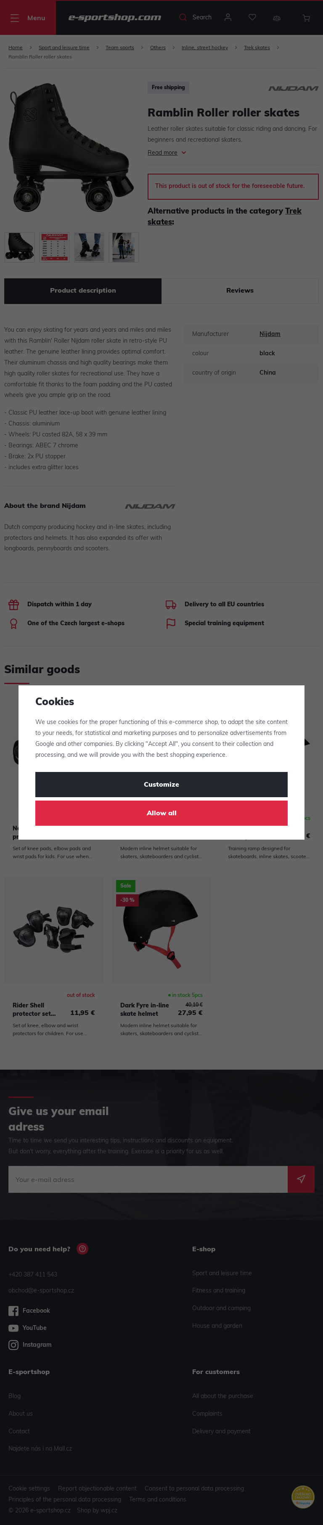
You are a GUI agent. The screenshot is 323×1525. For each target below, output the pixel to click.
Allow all (162, 813)
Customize (161, 785)
